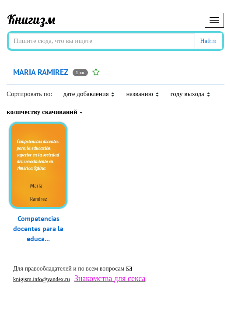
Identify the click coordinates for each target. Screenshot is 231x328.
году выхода (191, 93)
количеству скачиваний (45, 111)
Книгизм (31, 19)
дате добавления (89, 93)
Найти (208, 41)
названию (142, 93)
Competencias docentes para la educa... (38, 228)
